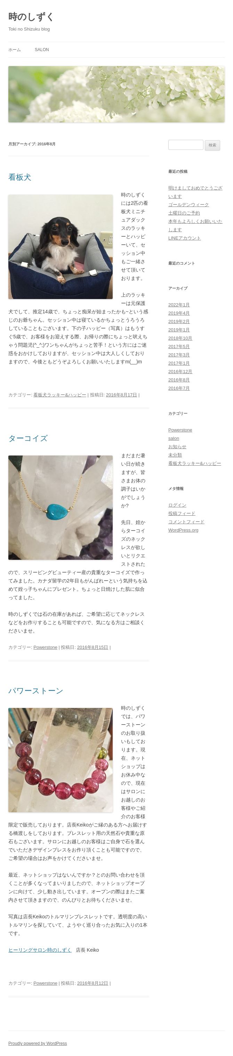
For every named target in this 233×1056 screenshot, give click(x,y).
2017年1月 (179, 363)
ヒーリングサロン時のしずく (40, 950)
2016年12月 (180, 371)
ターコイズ (28, 438)
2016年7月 (179, 388)
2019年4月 (179, 313)
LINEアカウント (184, 238)
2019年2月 (179, 321)
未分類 (175, 455)
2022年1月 (179, 304)
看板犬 (19, 177)
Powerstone (45, 647)
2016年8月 (179, 379)
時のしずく (31, 16)
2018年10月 (180, 338)
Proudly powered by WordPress (37, 1043)
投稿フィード (181, 513)
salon (42, 49)
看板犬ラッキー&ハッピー (59, 394)
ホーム (14, 49)
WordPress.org (183, 530)
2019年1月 (179, 329)
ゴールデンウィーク (188, 204)
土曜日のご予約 (184, 213)
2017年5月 (179, 346)
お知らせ (177, 446)
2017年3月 (179, 354)
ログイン (177, 505)
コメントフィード (186, 521)
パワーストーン (36, 690)
